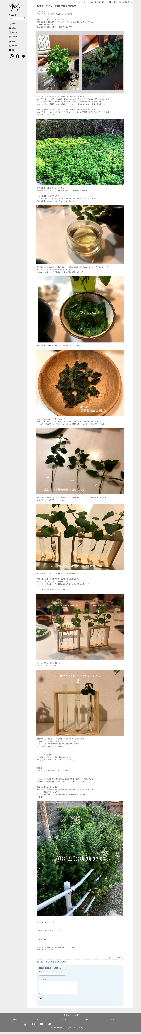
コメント (42, 979)
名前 (40, 971)
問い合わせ (39, 1021)
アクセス (63, 1021)
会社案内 (14, 1021)
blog (86, 1021)
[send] (25, 18)
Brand (112, 1021)
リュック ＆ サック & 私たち (56, 962)
